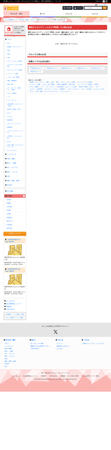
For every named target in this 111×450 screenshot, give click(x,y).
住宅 (7, 176)
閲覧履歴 (68, 8)
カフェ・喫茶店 (34, 87)
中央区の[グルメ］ (52, 68)
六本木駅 (9, 206)
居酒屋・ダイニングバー (37, 82)
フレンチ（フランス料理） (85, 82)
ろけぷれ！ (60, 407)
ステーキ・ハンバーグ (51, 89)
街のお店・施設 (16, 14)
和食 (47, 82)
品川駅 (9, 199)
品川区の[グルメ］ (97, 68)
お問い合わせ (10, 367)
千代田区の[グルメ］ (36, 68)
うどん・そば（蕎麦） (48, 84)
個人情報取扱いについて (14, 362)
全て (8, 43)
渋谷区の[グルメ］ (36, 71)
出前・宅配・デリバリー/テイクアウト (47, 91)
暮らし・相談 (10, 163)
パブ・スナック (50, 87)
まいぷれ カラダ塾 (37, 402)
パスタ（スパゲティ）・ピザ (75, 89)
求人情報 (9, 191)
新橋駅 (9, 203)
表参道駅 (9, 217)
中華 (57, 82)
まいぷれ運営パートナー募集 (14, 376)
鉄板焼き (62, 89)
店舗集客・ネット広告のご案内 (15, 372)
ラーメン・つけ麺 (35, 84)
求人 (6, 424)
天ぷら (31, 91)
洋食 (52, 82)
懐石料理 (39, 89)
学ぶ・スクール (11, 167)
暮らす (42, 14)
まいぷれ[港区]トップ (11, 19)
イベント (59, 402)
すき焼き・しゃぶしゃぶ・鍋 (95, 89)
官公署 (8, 185)
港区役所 (9, 228)
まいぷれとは (10, 359)
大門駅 (9, 214)
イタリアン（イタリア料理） (14, 65)
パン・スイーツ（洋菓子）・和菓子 (88, 84)
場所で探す (8, 196)
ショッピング (10, 154)
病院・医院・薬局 (12, 180)
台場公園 (9, 224)
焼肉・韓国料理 (62, 84)
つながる (94, 14)
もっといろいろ (65, 91)
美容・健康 (10, 159)
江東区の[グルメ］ (82, 68)
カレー (98, 87)
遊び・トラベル (11, 172)
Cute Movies (34, 407)
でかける (68, 14)
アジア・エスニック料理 (68, 82)
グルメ (32, 19)
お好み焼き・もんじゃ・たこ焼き (67, 87)
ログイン (79, 8)
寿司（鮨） (72, 84)
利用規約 (9, 365)
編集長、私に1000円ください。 (41, 404)
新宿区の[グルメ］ (67, 68)
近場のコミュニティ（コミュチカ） (94, 402)
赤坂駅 (9, 210)
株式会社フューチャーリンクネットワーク (57, 431)
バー (42, 87)
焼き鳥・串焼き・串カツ (86, 87)
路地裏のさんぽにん (63, 404)
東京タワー (10, 221)
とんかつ (32, 89)
